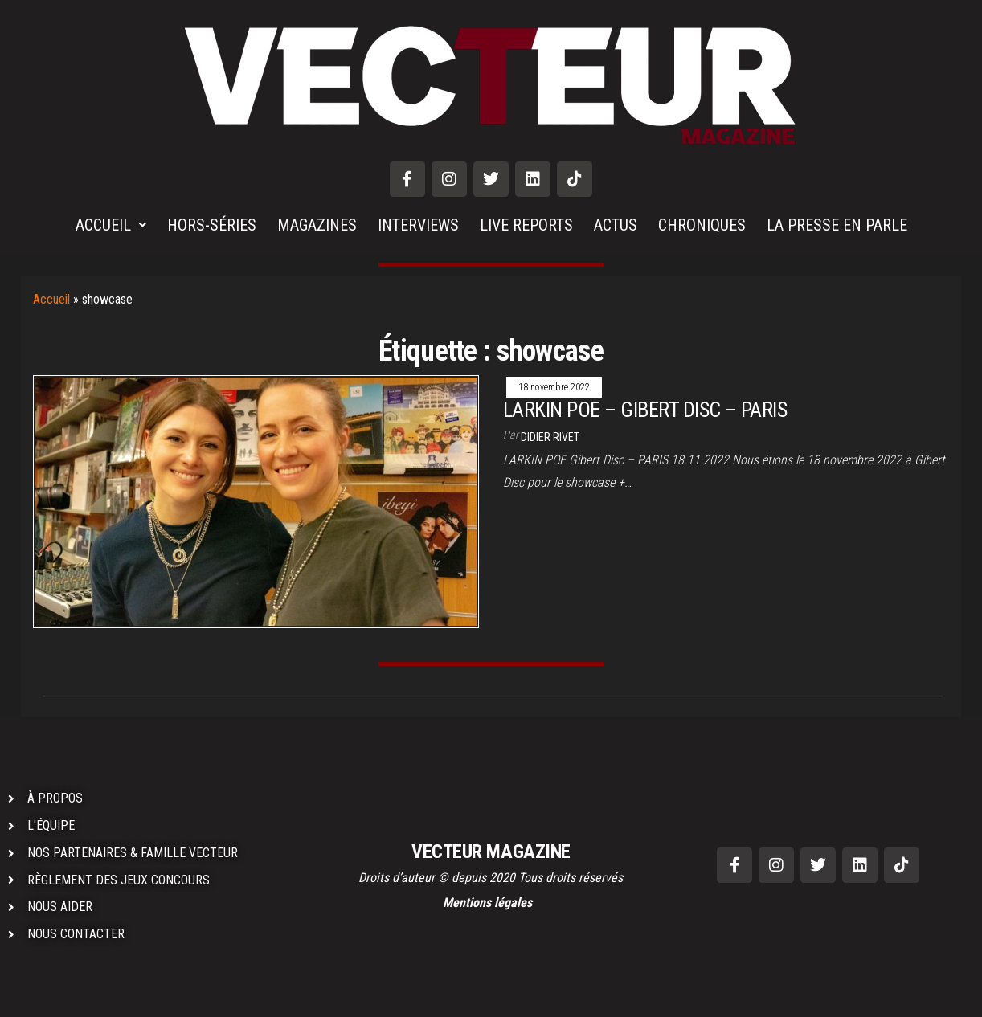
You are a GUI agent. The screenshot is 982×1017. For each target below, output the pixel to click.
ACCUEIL (111, 225)
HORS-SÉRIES (211, 225)
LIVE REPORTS (526, 225)
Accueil (51, 299)
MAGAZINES (317, 225)
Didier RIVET (550, 437)
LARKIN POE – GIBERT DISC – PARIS (645, 410)
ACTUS (615, 225)
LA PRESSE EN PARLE (837, 225)
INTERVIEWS (418, 225)
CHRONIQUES (702, 225)
